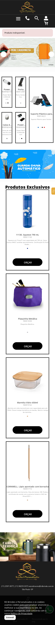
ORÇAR (27, 262)
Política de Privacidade (21, 613)
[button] (4, 54)
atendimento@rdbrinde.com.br (41, 586)
